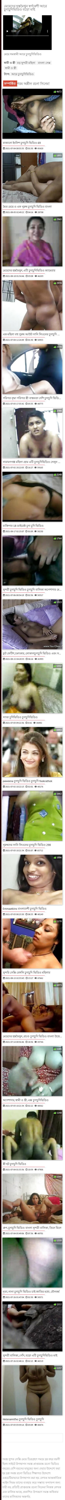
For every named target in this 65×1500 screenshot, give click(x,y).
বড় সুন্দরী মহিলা (26, 63)
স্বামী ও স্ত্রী (10, 68)
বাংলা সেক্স (44, 63)
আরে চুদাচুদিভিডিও (22, 74)
